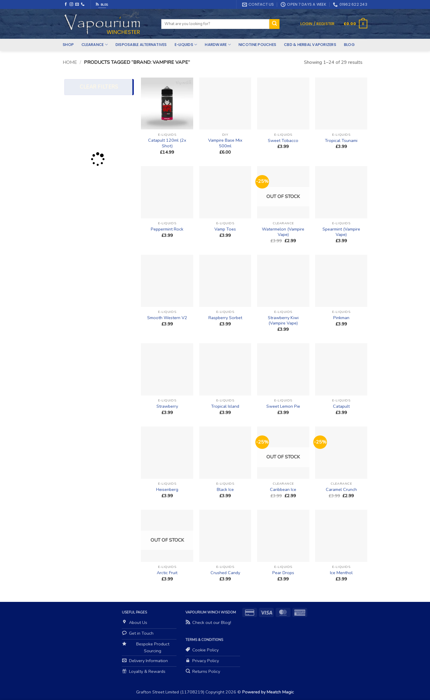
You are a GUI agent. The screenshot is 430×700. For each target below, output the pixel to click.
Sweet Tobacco (283, 140)
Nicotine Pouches (257, 44)
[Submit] (274, 24)
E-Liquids (186, 44)
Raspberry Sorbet (225, 318)
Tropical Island (225, 406)
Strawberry (167, 406)
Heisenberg (167, 489)
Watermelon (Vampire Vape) (283, 231)
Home (70, 62)
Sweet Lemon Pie (283, 406)
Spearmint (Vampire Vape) (341, 231)
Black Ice (225, 489)
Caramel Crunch (341, 489)
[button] (317, 23)
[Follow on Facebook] (65, 4)
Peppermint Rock (167, 229)
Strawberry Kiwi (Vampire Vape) (283, 320)
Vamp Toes (225, 229)
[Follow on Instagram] (71, 4)
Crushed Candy (225, 573)
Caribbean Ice (283, 489)
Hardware (218, 44)
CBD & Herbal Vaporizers (310, 44)
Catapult (341, 406)
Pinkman (341, 318)
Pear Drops (283, 573)
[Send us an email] (77, 4)
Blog (349, 44)
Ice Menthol (341, 573)
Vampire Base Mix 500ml (225, 143)
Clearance (95, 44)
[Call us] (83, 4)
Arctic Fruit (167, 573)
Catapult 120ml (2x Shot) (167, 143)
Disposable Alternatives (141, 44)
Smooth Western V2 (167, 318)
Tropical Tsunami (341, 140)
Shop (68, 44)
